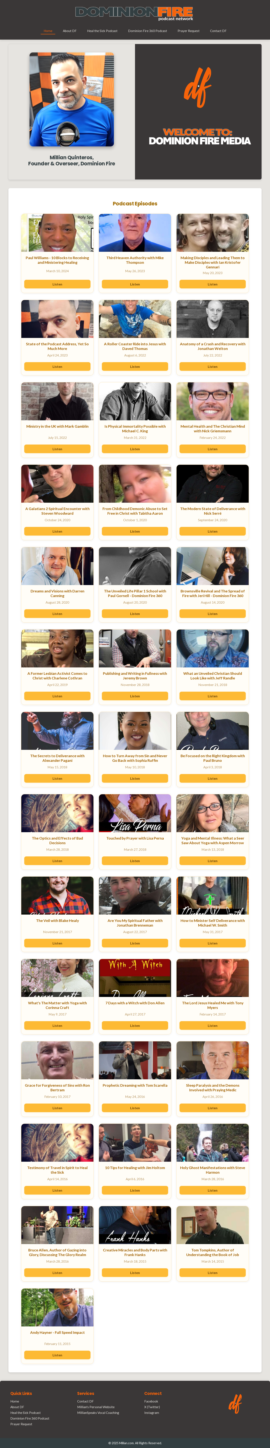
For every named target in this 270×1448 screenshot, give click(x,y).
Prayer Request (189, 31)
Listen (57, 284)
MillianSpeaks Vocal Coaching (98, 1413)
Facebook (151, 1401)
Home (48, 31)
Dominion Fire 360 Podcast (147, 31)
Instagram (151, 1413)
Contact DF (218, 31)
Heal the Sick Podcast (102, 31)
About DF (70, 31)
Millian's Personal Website (96, 1407)
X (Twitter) (152, 1407)
